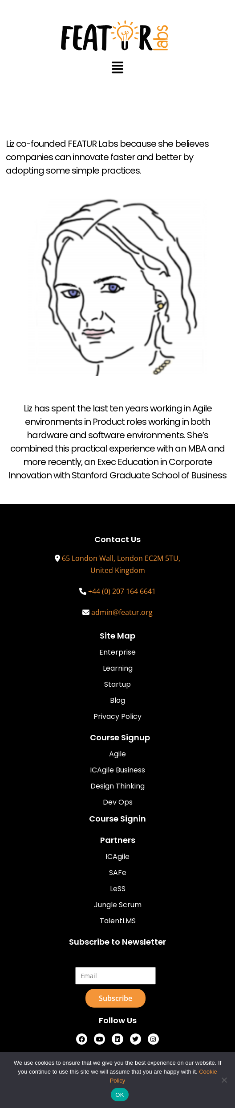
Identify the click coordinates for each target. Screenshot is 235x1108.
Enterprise (117, 652)
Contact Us (117, 539)
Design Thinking (117, 786)
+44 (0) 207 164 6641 (122, 591)
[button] (117, 67)
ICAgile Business (117, 770)
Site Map (117, 635)
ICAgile (117, 856)
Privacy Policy (117, 716)
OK (119, 1094)
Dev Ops (118, 802)
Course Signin (117, 818)
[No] (223, 1079)
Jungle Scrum (118, 905)
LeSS (118, 889)
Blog (117, 700)
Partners (117, 840)
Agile (117, 754)
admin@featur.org (122, 612)
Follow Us (118, 1020)
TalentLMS (118, 921)
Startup (117, 684)
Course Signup (120, 737)
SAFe (117, 872)
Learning (118, 668)
